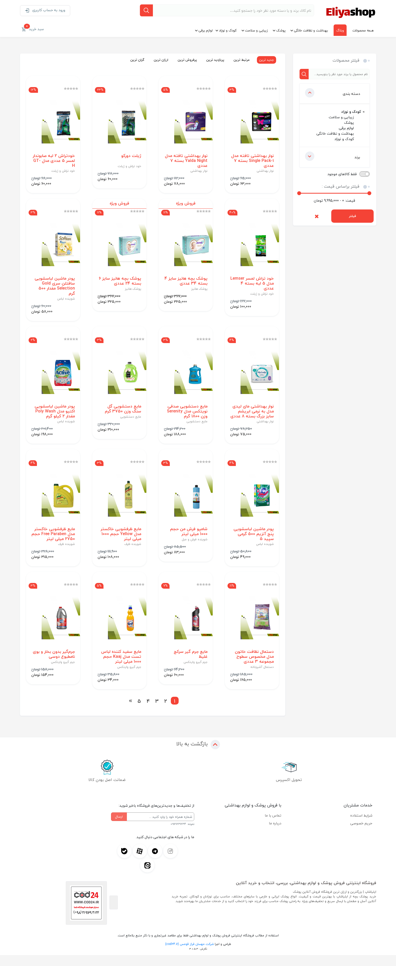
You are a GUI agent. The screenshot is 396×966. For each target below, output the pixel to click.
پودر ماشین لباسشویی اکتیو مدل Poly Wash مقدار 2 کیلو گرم (54, 414)
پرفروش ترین (186, 60)
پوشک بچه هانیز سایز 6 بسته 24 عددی (120, 283)
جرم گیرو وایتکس (195, 673)
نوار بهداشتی (265, 172)
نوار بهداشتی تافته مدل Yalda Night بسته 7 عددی (186, 161)
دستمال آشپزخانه (262, 678)
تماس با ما (273, 826)
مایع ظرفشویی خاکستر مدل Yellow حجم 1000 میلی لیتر (120, 543)
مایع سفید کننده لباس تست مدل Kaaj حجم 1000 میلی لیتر (121, 667)
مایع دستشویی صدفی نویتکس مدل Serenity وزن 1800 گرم (187, 414)
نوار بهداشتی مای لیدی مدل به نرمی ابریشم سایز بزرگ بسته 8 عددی (253, 417)
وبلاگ (340, 30)
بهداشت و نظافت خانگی (311, 30)
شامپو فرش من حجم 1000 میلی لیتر (188, 541)
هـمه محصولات (363, 30)
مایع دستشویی (196, 425)
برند (332, 156)
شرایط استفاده (361, 826)
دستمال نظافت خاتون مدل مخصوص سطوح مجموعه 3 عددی (254, 667)
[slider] (299, 193)
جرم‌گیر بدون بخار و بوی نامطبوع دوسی (54, 665)
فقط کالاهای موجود (342, 174)
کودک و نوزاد (228, 30)
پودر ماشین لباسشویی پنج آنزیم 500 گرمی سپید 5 (253, 543)
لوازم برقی (205, 30)
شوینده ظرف (132, 554)
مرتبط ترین (240, 60)
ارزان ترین (159, 60)
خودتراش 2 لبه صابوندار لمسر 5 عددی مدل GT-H (54, 161)
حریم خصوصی (361, 834)
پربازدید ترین (214, 60)
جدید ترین (265, 60)
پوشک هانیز (199, 291)
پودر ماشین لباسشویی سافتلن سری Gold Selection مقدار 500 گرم (54, 288)
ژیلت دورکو (131, 156)
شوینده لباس (66, 301)
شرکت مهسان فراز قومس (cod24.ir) (189, 955)
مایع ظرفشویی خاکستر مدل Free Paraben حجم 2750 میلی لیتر (54, 543)
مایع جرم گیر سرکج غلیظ (190, 665)
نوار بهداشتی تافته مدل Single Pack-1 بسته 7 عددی (252, 161)
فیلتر (352, 216)
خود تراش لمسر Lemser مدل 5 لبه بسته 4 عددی (257, 285)
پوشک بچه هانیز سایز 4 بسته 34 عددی (185, 283)
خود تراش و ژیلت (129, 167)
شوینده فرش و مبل (194, 549)
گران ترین (136, 60)
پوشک (280, 30)
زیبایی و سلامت (256, 30)
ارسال (119, 827)
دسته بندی (332, 92)
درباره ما (275, 834)
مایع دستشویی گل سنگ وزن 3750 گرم (123, 412)
